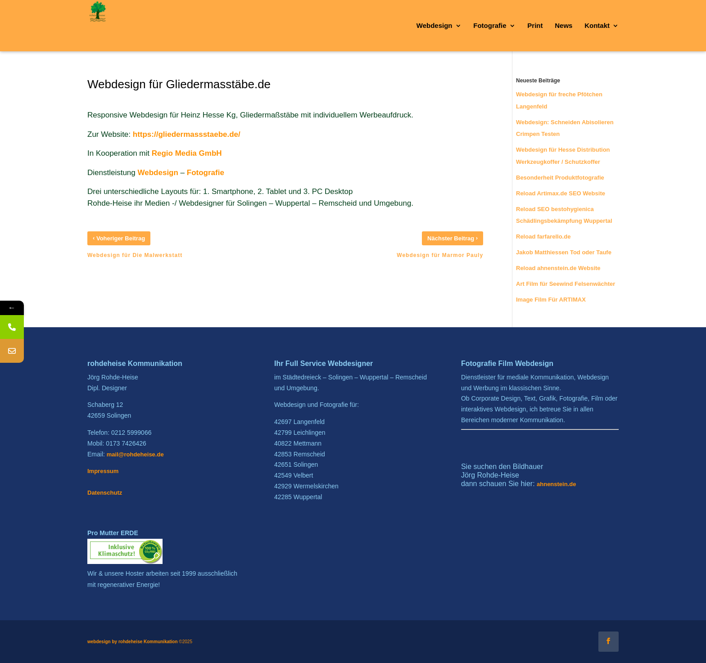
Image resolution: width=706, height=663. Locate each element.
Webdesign (158, 172)
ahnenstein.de (556, 484)
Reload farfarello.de (543, 236)
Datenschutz (104, 492)
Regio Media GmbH (187, 153)
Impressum (102, 471)
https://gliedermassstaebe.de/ (186, 134)
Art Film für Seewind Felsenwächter (565, 283)
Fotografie (205, 172)
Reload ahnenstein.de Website (558, 268)
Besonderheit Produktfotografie (560, 177)
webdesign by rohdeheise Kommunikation (132, 641)
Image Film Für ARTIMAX (551, 299)
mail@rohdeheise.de (135, 454)
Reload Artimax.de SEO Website (560, 193)
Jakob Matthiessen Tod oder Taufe (563, 252)
